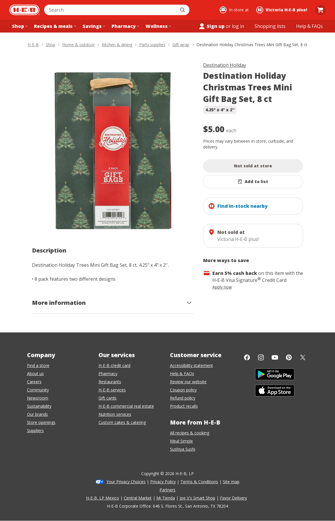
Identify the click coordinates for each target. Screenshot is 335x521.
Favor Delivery (233, 498)
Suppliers (35, 430)
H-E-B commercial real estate (126, 406)
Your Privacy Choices (126, 481)
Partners (167, 490)
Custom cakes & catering (122, 422)
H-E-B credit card (114, 365)
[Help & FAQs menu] (309, 26)
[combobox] (110, 10)
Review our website (188, 381)
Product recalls (184, 406)
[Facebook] (247, 357)
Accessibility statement (191, 365)
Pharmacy (107, 373)
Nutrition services (114, 414)
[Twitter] (302, 357)
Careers (34, 381)
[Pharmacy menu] (125, 26)
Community (38, 390)
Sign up (211, 26)
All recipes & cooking (189, 433)
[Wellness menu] (158, 26)
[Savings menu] (93, 26)
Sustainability (39, 406)
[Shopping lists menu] (270, 26)
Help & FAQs (182, 373)
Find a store (38, 365)
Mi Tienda (165, 498)
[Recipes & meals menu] (54, 26)
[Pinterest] (288, 357)
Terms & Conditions (199, 481)
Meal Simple (181, 441)
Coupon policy (183, 390)
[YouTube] (274, 357)
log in (238, 26)
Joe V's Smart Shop (197, 498)
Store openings (41, 422)
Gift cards (107, 398)
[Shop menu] (19, 26)
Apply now (222, 287)
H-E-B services (112, 390)
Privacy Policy (163, 481)
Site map (231, 481)
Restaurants (109, 381)
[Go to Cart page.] (320, 10)
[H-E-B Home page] (24, 10)
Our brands (37, 414)
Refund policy (182, 398)
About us (35, 373)
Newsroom (37, 398)
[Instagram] (261, 357)
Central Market (138, 498)
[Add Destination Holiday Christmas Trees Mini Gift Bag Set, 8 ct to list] (253, 181)
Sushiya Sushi (182, 449)
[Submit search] (183, 10)
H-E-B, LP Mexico (102, 498)
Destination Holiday (224, 65)
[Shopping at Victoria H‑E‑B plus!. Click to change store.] (283, 10)
